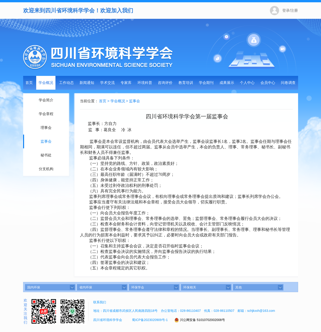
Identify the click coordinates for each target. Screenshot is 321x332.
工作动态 (66, 83)
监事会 (45, 141)
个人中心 (247, 83)
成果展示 (226, 83)
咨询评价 (165, 83)
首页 (29, 83)
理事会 (45, 128)
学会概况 (45, 83)
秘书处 (45, 155)
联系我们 (99, 302)
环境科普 (144, 83)
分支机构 (45, 169)
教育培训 (185, 83)
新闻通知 (87, 83)
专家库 (126, 83)
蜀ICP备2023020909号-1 (150, 320)
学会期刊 (206, 83)
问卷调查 (288, 83)
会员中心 (268, 83)
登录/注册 (290, 10)
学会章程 (45, 114)
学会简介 (45, 100)
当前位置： (89, 101)
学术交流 (107, 83)
